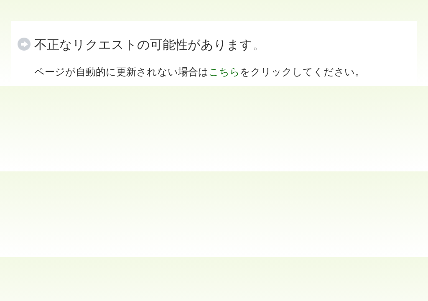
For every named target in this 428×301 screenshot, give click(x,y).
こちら (224, 71)
